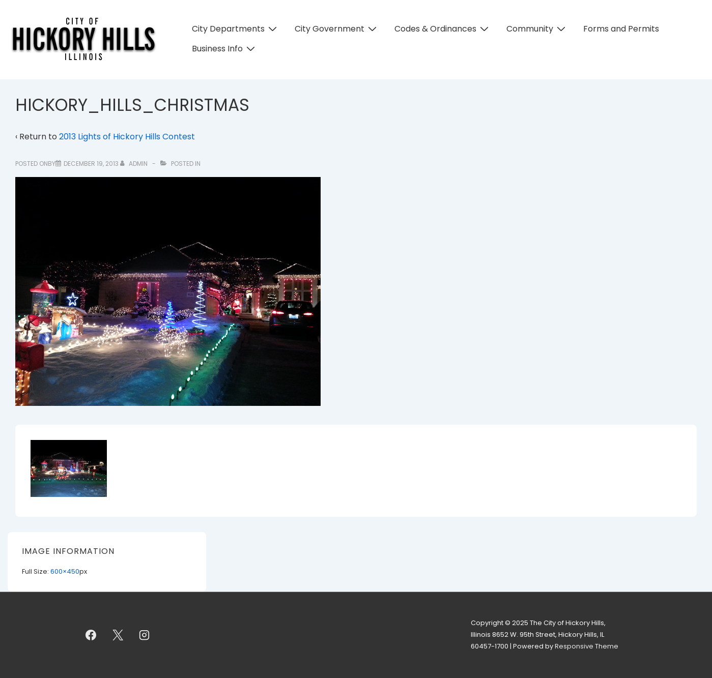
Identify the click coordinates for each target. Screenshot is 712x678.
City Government (337, 29)
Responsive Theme (586, 646)
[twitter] (117, 635)
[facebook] (91, 635)
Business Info (225, 48)
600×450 (64, 571)
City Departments (235, 29)
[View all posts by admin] (134, 163)
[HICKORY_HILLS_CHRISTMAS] (91, 163)
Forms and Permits (621, 29)
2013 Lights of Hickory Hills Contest (127, 136)
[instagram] (144, 635)
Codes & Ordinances (442, 29)
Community (537, 29)
